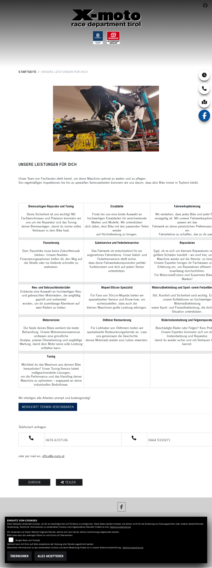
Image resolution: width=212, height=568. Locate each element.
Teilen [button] (69, 482)
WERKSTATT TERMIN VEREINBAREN (48, 407)
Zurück (34, 482)
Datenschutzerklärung (120, 527)
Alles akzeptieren (50, 556)
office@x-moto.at (53, 456)
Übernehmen (19, 556)
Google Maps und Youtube (27, 540)
